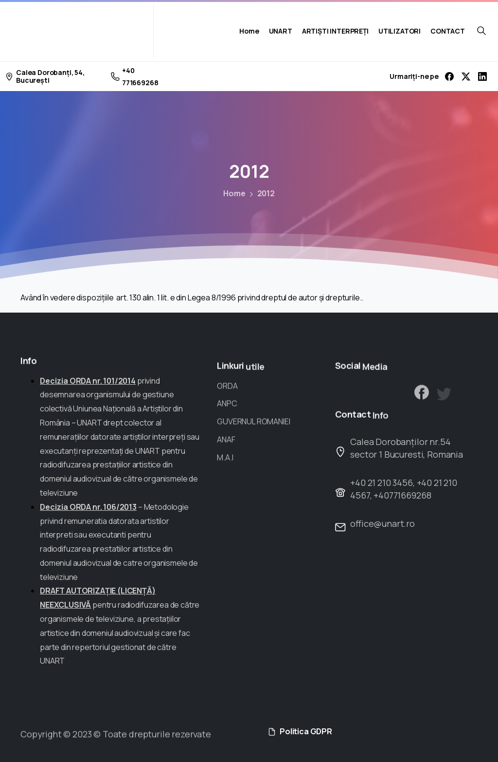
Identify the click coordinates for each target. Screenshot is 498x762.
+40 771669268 (135, 76)
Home (231, 193)
